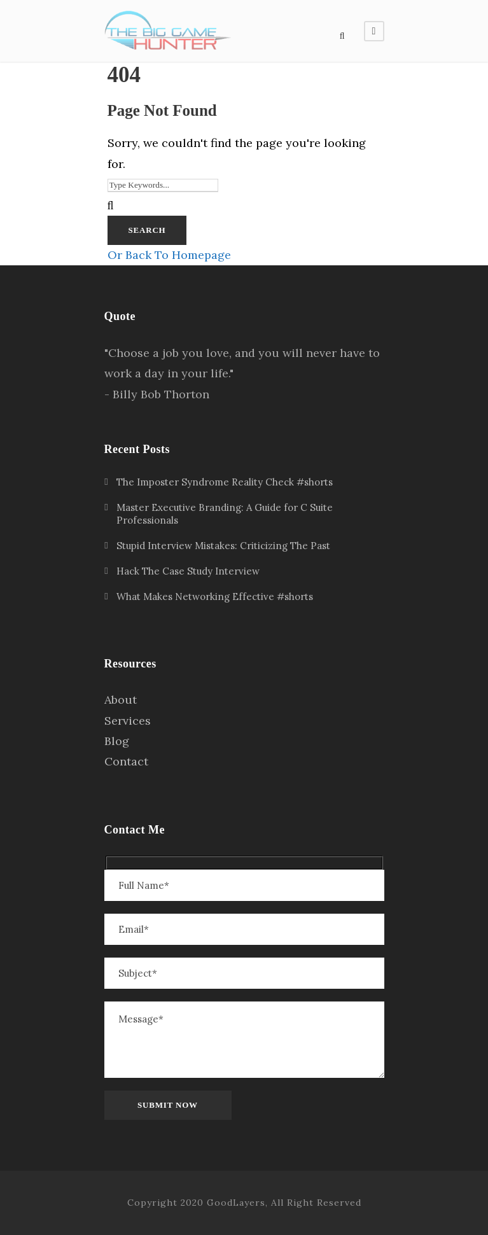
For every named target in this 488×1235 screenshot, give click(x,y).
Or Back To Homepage (169, 255)
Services (127, 720)
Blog (116, 741)
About (120, 699)
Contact (126, 761)
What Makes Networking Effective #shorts (214, 596)
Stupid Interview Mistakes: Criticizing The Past (223, 546)
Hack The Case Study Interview (188, 571)
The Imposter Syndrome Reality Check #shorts (224, 482)
